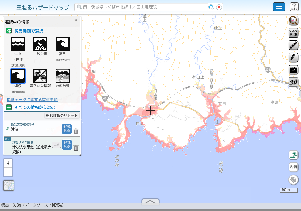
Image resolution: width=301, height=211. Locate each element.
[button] (8, 165)
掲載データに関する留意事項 (32, 100)
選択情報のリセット (62, 115)
